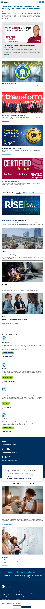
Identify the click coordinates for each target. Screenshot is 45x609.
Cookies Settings (17, 606)
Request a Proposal (7, 427)
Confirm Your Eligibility (7, 187)
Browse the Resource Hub (7, 524)
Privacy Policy (5, 596)
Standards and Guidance (9, 381)
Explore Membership (8, 352)
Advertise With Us (20, 596)
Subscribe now (5, 565)
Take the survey (5, 88)
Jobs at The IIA (33, 596)
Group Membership (7, 356)
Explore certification (6, 154)
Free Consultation (7, 431)
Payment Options (20, 594)
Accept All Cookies (26, 606)
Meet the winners (5, 121)
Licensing (18, 599)
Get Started (6, 403)
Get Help (4, 592)
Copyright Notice (20, 592)
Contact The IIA (5, 594)
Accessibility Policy (6, 599)
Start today (6, 54)
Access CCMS (6, 407)
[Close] (43, 602)
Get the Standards (7, 377)
